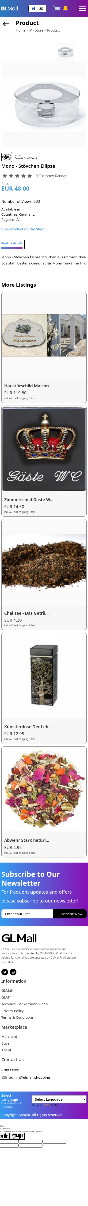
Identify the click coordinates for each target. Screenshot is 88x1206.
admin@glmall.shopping (29, 1077)
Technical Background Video (24, 1004)
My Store (36, 30)
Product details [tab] (12, 243)
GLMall (7, 990)
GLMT (6, 997)
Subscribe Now (69, 913)
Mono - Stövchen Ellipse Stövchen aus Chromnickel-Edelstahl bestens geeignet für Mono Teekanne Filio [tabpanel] (44, 260)
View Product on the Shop (23, 229)
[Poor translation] (17, 1136)
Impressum (11, 1069)
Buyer (6, 1043)
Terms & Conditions (17, 1017)
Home (20, 30)
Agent (6, 1050)
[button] (37, 8)
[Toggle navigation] (82, 8)
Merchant (9, 1036)
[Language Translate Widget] (59, 1099)
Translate (50, 1105)
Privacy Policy (12, 1010)
